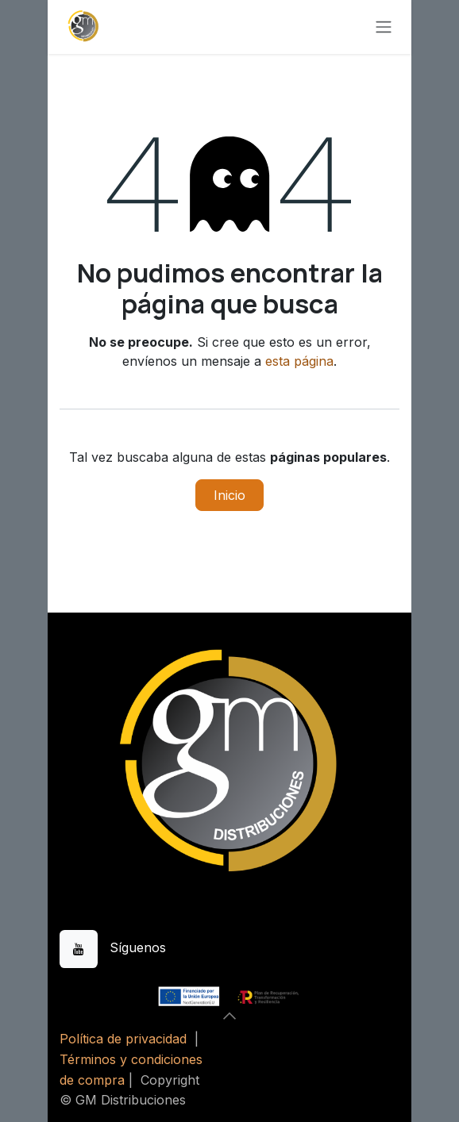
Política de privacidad (123, 1039)
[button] (229, 1016)
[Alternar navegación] (383, 27)
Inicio (229, 495)
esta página (299, 361)
